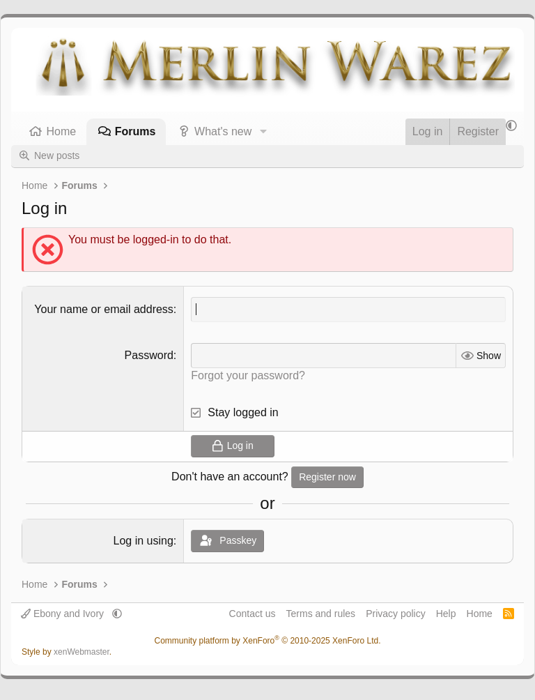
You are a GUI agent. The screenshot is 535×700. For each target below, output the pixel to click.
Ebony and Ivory (64, 613)
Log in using (143, 541)
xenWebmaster (81, 652)
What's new (222, 131)
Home (62, 131)
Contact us (252, 613)
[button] (263, 132)
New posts (56, 155)
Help (446, 613)
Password (149, 355)
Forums (135, 131)
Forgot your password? (248, 375)
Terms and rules (321, 613)
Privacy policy (396, 613)
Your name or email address (103, 309)
